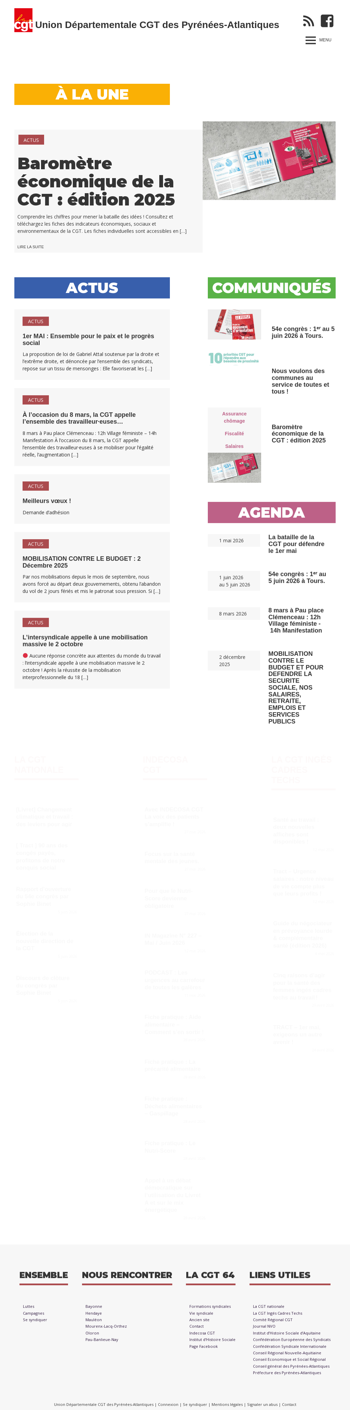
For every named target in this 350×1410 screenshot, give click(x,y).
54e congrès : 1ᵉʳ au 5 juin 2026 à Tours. (303, 336)
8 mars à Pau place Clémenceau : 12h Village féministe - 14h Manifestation (296, 624)
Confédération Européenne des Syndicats (292, 1343)
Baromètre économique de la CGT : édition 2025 (96, 182)
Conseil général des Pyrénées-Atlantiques (291, 1369)
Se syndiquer (35, 1323)
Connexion (168, 1404)
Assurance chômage (234, 420)
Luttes (28, 1310)
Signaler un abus (262, 1404)
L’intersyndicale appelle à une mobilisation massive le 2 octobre (85, 644)
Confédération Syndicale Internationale (289, 1349)
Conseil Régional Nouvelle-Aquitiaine (287, 1356)
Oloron (92, 1336)
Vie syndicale (201, 1316)
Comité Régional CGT (273, 1323)
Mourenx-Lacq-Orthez (106, 1330)
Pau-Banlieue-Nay (101, 1343)
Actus (31, 140)
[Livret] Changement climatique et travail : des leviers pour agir (44, 813)
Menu (325, 40)
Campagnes (33, 1316)
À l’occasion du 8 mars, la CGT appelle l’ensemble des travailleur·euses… (79, 422)
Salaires (234, 449)
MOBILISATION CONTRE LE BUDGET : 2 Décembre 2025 (82, 565)
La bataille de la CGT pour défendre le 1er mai (296, 548)
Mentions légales (227, 1404)
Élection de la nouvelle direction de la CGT (44, 937)
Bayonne (93, 1310)
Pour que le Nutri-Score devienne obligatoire (169, 895)
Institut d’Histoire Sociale (212, 1343)
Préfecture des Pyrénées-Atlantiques (287, 1376)
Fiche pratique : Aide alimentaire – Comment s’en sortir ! (174, 1021)
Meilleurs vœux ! (47, 504)
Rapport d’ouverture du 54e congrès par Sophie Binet (43, 893)
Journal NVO (264, 1330)
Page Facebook (203, 1349)
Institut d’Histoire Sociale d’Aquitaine (287, 1336)
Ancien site (199, 1323)
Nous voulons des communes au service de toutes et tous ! (300, 384)
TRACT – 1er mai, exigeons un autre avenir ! (297, 1031)
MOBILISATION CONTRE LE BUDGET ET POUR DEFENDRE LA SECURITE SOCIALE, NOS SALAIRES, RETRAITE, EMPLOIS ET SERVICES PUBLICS (295, 691)
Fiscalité (234, 437)
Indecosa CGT (202, 1336)
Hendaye (93, 1316)
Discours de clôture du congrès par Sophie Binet (43, 982)
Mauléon (93, 1323)
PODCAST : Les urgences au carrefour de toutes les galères (175, 977)
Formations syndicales (210, 1310)
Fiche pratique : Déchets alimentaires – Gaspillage (173, 1103)
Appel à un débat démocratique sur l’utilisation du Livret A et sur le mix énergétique (173, 1192)
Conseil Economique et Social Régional (289, 1363)
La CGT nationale (268, 1310)
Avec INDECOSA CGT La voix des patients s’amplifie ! (174, 813)
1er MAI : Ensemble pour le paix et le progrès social (88, 343)
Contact (196, 1330)
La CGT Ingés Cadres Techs (301, 766)
